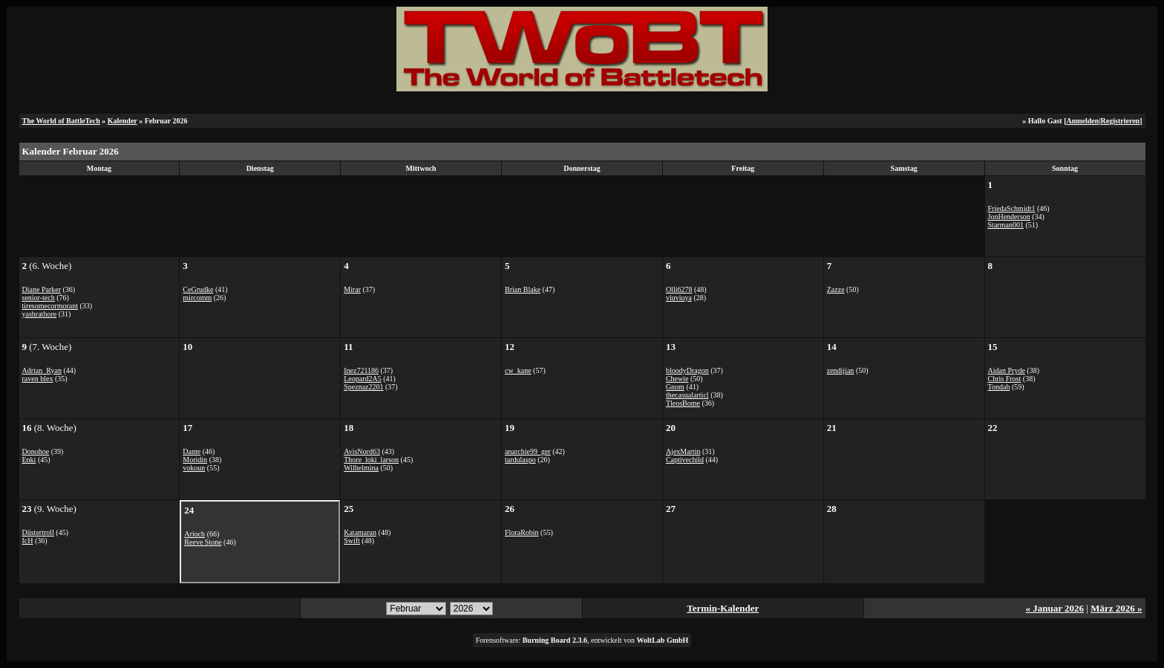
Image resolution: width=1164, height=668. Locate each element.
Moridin (195, 459)
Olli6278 (679, 289)
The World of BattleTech (61, 121)
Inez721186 (361, 370)
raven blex (37, 378)
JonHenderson (1009, 217)
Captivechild (685, 459)
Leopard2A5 (363, 378)
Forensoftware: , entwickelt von (582, 640)
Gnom (675, 387)
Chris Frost (1004, 378)
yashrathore (39, 314)
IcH (27, 540)
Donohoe (36, 451)
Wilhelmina (361, 468)
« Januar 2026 (1055, 608)
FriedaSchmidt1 (1012, 208)
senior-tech (38, 298)
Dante (191, 451)
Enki (29, 459)
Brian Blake (522, 289)
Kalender (122, 121)
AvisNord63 (362, 451)
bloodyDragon (687, 370)
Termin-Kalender (723, 608)
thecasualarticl (687, 395)
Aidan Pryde (1006, 370)
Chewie (677, 378)
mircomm (197, 298)
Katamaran (360, 532)
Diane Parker (41, 289)
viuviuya (679, 298)
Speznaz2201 (363, 387)
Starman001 (1006, 225)
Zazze (836, 289)
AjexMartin (683, 451)
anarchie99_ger (528, 451)
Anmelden (1082, 121)
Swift (352, 540)
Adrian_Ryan (42, 370)
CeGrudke (198, 289)
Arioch (194, 534)
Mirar (352, 289)
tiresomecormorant (50, 306)
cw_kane (518, 370)
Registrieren (1120, 121)
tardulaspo (520, 459)
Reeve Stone (202, 542)
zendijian (840, 370)
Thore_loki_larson (371, 459)
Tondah (999, 387)
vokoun (194, 468)
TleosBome (683, 403)
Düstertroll (38, 532)
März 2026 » (1116, 608)
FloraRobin (522, 532)
